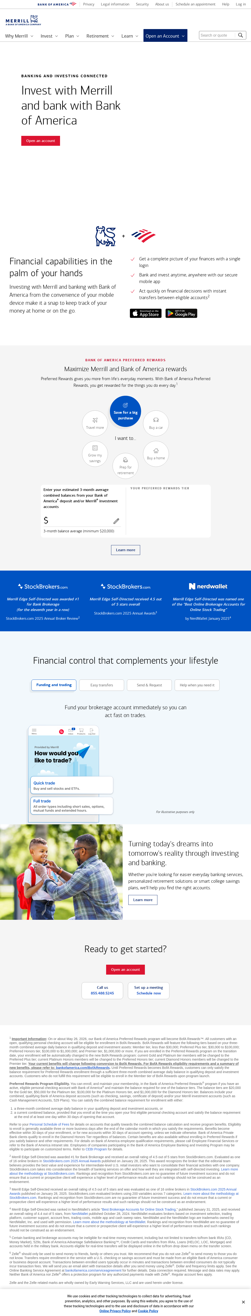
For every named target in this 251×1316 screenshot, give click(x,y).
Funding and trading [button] (51, 685)
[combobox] (222, 35)
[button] (116, 521)
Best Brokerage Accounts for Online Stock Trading (139, 1209)
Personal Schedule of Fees (49, 1124)
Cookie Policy (148, 1311)
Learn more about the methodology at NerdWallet (109, 1222)
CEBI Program (96, 1149)
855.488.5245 (102, 993)
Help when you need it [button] (195, 685)
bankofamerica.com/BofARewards (83, 1068)
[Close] (243, 1302)
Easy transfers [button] (96, 685)
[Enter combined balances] (82, 521)
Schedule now (149, 993)
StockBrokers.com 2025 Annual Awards (72, 1161)
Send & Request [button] (144, 685)
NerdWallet (80, 1214)
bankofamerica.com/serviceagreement (93, 1270)
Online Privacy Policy (115, 1311)
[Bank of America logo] (57, 4)
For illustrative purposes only (175, 812)
